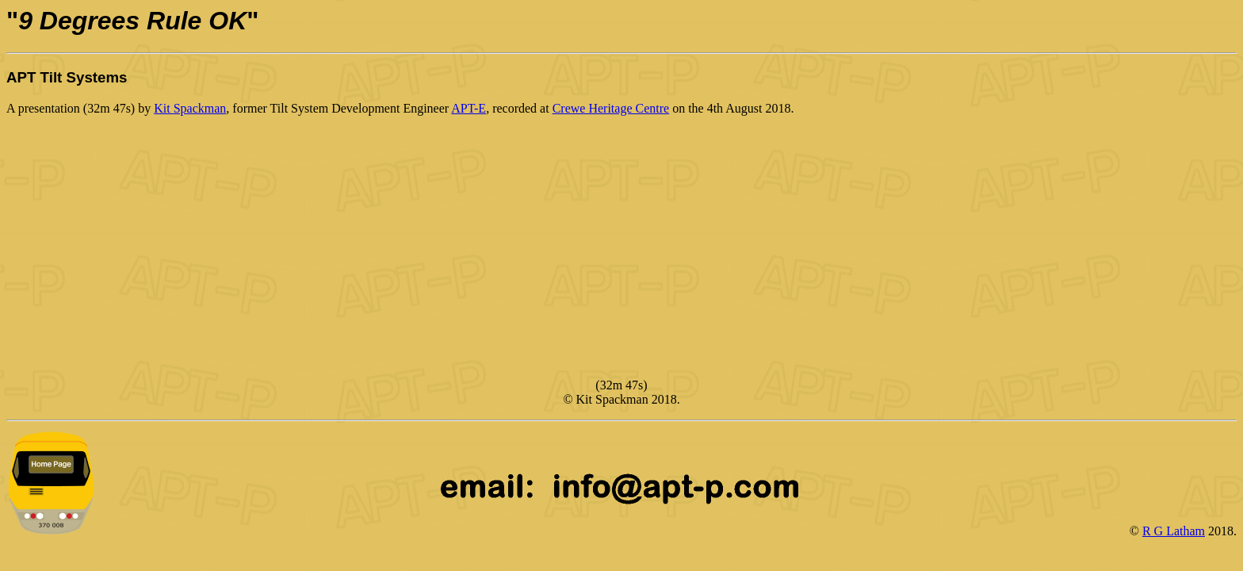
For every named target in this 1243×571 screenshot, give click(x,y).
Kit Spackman (190, 108)
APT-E (468, 108)
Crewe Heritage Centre (611, 108)
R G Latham (1173, 531)
